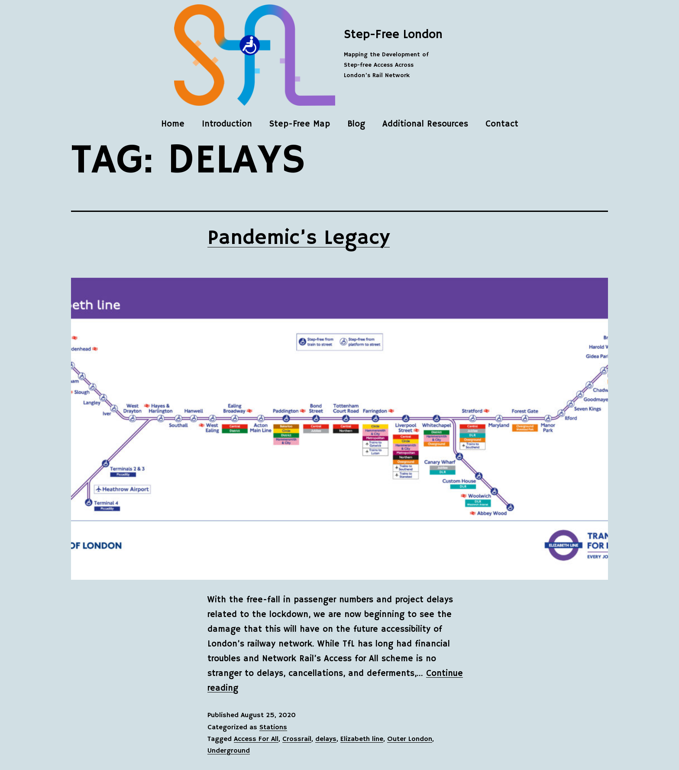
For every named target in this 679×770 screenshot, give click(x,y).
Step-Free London (393, 34)
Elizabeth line (361, 739)
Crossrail (296, 739)
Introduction (227, 124)
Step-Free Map (299, 124)
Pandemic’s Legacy (298, 238)
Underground (228, 751)
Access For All (256, 739)
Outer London (409, 739)
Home (172, 124)
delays (325, 739)
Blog (356, 124)
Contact (501, 124)
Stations (273, 727)
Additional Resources (425, 124)
